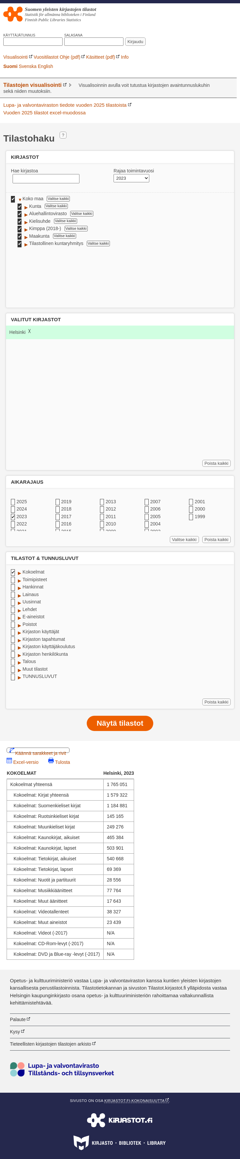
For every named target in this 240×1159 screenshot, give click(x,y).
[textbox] (46, 178)
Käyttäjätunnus (19, 35)
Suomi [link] (10, 66)
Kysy (15, 1031)
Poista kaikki (218, 464)
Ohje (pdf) (70, 57)
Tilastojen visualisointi (32, 85)
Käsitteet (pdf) (100, 57)
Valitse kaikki (59, 199)
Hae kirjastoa (24, 170)
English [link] (45, 66)
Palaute (17, 1019)
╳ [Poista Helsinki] (29, 331)
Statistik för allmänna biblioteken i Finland (60, 14)
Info (124, 57)
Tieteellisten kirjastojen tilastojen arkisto (50, 1044)
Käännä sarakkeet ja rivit (40, 752)
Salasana (73, 35)
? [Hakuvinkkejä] (63, 135)
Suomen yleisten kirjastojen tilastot (60, 9)
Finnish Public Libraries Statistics (53, 20)
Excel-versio (25, 761)
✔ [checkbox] (13, 199)
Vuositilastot (45, 57)
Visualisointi (15, 57)
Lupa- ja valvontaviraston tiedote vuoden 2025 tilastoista (64, 105)
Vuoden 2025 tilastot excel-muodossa (44, 112)
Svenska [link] (28, 66)
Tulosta (62, 761)
